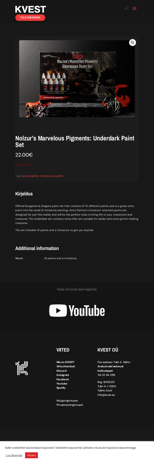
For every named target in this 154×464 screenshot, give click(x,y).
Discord (61, 370)
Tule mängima (30, 17)
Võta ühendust (66, 366)
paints (59, 176)
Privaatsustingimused (70, 405)
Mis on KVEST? (66, 362)
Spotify (61, 387)
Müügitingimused (67, 400)
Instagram (63, 375)
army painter (30, 176)
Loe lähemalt (14, 455)
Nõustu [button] (31, 455)
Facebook (63, 379)
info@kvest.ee (106, 395)
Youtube (62, 383)
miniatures (47, 176)
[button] (132, 42)
